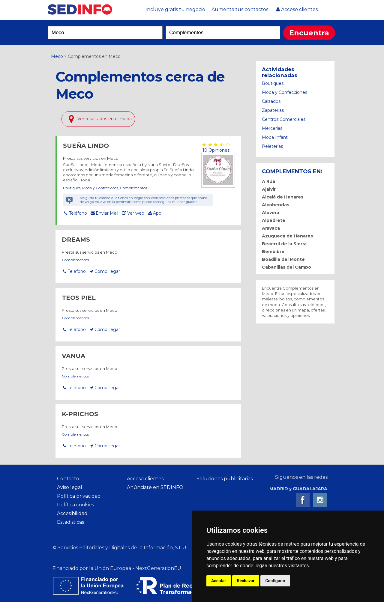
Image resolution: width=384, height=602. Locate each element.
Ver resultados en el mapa (104, 118)
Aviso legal (69, 487)
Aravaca (271, 228)
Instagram (320, 500)
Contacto (68, 478)
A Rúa (268, 181)
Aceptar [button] (218, 580)
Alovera (270, 212)
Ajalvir (269, 189)
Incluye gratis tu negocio (175, 9)
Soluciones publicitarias (224, 478)
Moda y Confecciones (100, 188)
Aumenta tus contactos (240, 9)
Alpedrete (273, 220)
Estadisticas (70, 522)
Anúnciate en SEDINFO (155, 487)
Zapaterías (273, 110)
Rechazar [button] (246, 580)
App (157, 213)
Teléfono (78, 213)
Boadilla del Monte (283, 259)
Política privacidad (79, 496)
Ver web (135, 213)
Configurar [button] (275, 580)
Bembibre (273, 251)
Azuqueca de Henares (287, 236)
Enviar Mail (107, 213)
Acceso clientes (299, 9)
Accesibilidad (72, 513)
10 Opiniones (215, 150)
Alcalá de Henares (282, 197)
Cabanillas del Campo (286, 267)
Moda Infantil (276, 137)
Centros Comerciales (283, 119)
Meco (57, 56)
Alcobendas (275, 204)
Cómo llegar (107, 271)
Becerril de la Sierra (284, 243)
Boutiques (71, 188)
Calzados (271, 101)
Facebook (303, 500)
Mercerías (272, 128)
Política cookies (75, 505)
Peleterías (272, 146)
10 (69, 200)
